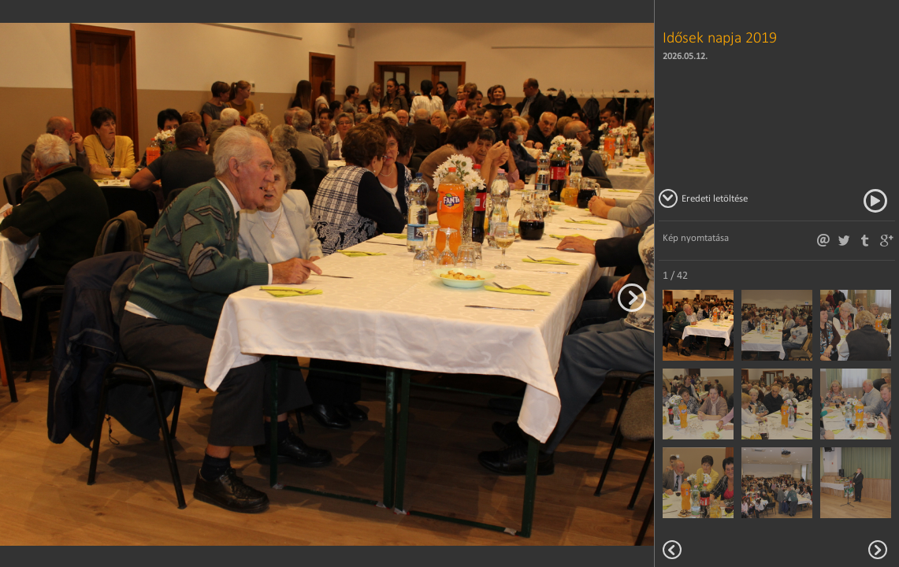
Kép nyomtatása (696, 237)
